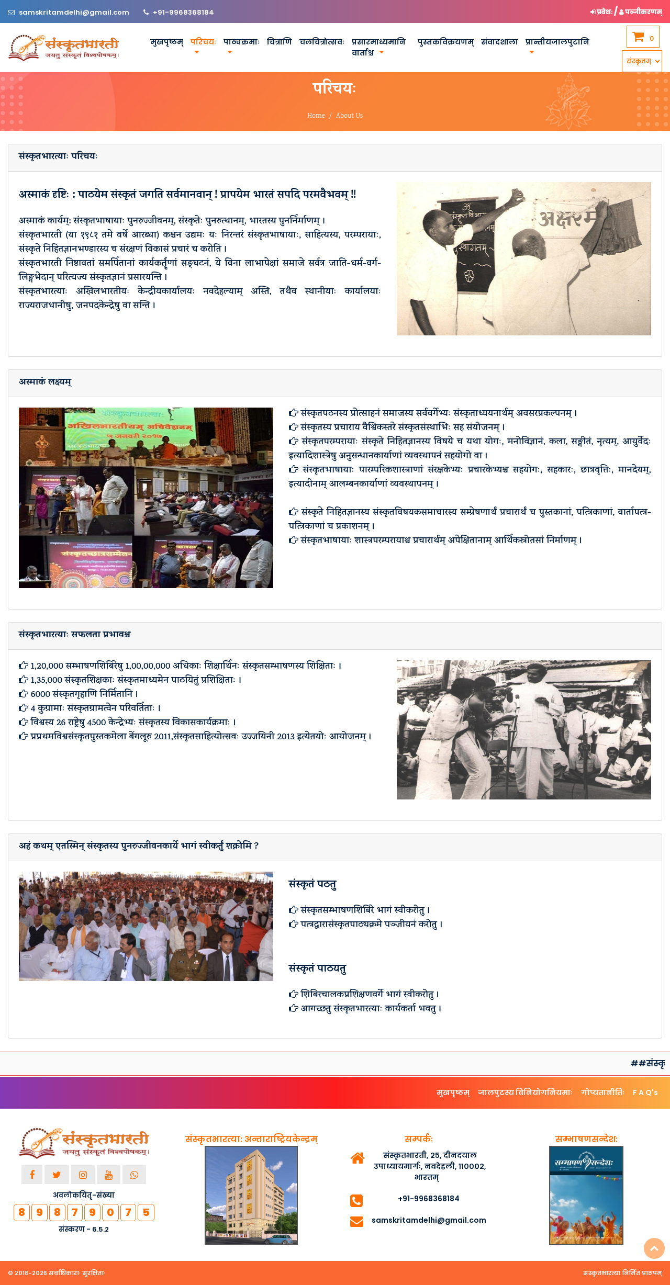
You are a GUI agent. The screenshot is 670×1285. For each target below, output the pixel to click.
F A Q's (645, 1092)
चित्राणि (279, 42)
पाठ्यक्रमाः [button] (242, 42)
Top (654, 1248)
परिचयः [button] (203, 42)
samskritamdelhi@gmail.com (75, 12)
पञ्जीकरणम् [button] (640, 11)
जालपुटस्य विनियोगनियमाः (525, 1092)
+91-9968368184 (183, 12)
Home (316, 116)
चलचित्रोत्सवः (321, 42)
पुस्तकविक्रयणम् (446, 42)
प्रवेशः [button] (602, 11)
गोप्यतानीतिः (602, 1092)
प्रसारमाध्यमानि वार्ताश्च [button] (379, 47)
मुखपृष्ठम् (166, 42)
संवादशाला (499, 42)
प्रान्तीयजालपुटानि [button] (557, 42)
